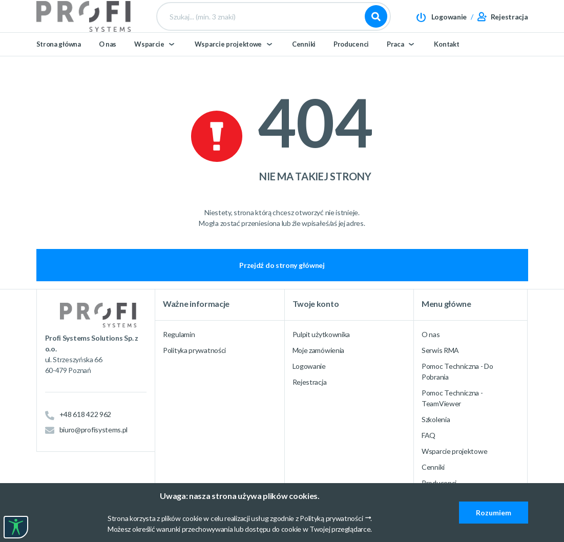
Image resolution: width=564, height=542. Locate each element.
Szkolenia (436, 419)
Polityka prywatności (194, 350)
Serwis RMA (440, 350)
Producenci (351, 62)
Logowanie (309, 366)
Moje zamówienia (319, 350)
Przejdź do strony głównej (282, 265)
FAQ (428, 435)
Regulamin (179, 334)
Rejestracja (310, 382)
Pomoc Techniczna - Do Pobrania (457, 371)
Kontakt (446, 62)
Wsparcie (149, 62)
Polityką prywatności (331, 518)
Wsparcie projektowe (228, 62)
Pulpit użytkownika (321, 334)
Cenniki (304, 62)
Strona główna (58, 62)
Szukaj (376, 25)
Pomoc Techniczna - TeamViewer (452, 398)
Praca (395, 62)
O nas (108, 62)
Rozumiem (493, 512)
